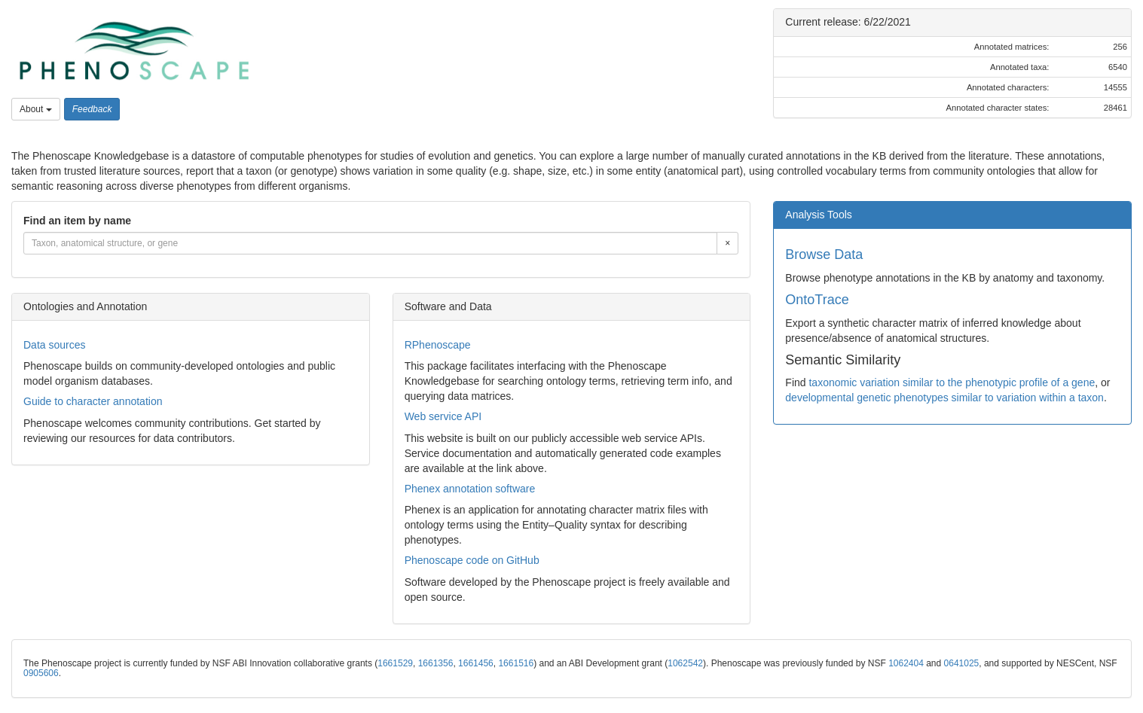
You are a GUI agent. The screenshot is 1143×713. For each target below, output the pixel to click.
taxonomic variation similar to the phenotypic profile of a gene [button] (951, 382)
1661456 (476, 663)
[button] (134, 50)
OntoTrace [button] (816, 299)
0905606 (41, 673)
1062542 (685, 663)
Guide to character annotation (92, 401)
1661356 (436, 663)
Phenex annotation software (470, 489)
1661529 (395, 663)
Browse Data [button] (824, 254)
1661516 (515, 663)
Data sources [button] (54, 345)
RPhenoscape (438, 345)
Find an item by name (77, 221)
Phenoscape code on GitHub (472, 560)
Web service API (443, 416)
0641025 (961, 663)
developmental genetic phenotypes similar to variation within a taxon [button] (944, 398)
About (36, 109)
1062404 (906, 663)
